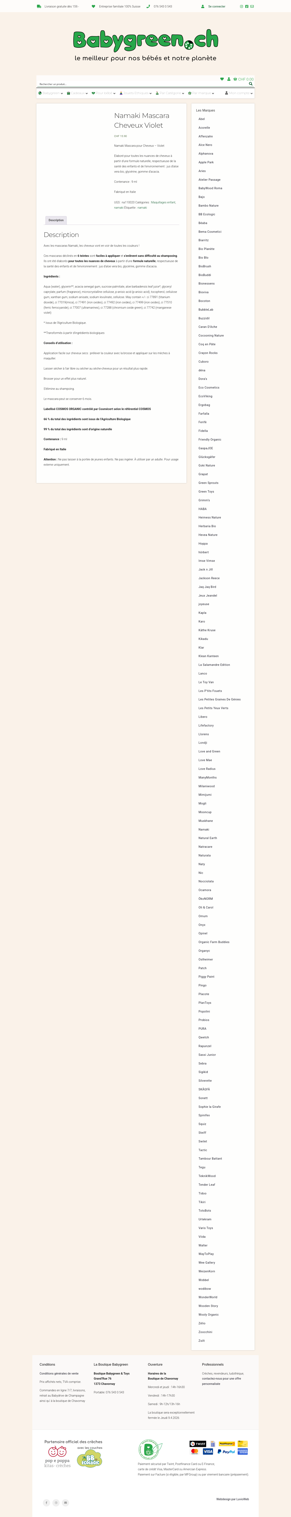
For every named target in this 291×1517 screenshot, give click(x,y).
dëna (202, 370)
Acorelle (204, 128)
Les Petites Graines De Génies (220, 699)
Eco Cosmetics (209, 387)
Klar (201, 647)
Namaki (204, 829)
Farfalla (204, 413)
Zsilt (202, 1341)
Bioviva (204, 292)
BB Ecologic (207, 214)
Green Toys (206, 491)
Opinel (203, 933)
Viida (202, 1237)
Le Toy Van (206, 682)
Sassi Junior (207, 1055)
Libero (203, 717)
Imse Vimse (207, 561)
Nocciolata (206, 881)
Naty (202, 864)
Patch (203, 968)
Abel (202, 119)
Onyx (202, 925)
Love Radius (207, 769)
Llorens (204, 734)
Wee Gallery (207, 1262)
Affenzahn (206, 136)
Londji (203, 743)
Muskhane (206, 821)
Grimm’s (204, 500)
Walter (203, 1245)
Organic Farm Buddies (214, 942)
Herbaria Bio (207, 526)
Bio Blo (204, 257)
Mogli (203, 803)
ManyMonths (208, 777)
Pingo (203, 985)
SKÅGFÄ (204, 1089)
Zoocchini (205, 1332)
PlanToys (205, 1003)
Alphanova (206, 153)
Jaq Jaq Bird (207, 587)
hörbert (204, 552)
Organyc (204, 951)
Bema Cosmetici (210, 232)
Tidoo (203, 1193)
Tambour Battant (210, 1158)
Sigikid (203, 1072)
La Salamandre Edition (214, 665)
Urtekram (205, 1219)
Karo (202, 621)
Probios (204, 1020)
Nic (201, 873)
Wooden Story (208, 1306)
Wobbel (204, 1280)
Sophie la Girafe (210, 1107)
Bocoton (204, 301)
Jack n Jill (206, 569)
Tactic (203, 1150)
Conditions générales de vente (59, 1373)
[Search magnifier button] (251, 84)
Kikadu (203, 639)
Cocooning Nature (211, 335)
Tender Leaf (207, 1185)
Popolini (204, 1011)
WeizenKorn (207, 1271)
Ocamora (205, 890)
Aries (202, 171)
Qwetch (204, 1037)
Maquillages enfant (163, 202)
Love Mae (205, 760)
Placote (204, 994)
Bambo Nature (209, 205)
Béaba (203, 223)
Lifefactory (206, 725)
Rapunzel (205, 1046)
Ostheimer (206, 959)
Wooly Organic (209, 1314)
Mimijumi (205, 795)
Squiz (202, 1124)
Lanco (203, 673)
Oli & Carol (206, 907)
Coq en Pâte (207, 344)
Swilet (203, 1141)
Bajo (202, 197)
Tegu (202, 1167)
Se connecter (216, 6)
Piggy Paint (207, 976)
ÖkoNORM (206, 899)
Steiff (202, 1133)
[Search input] (143, 84)
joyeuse (204, 604)
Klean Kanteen (209, 656)
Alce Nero (205, 145)
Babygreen (145, 46)
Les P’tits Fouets (210, 691)
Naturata (205, 855)
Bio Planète (207, 249)
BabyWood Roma (210, 188)
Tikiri (202, 1202)
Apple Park (206, 162)
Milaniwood (207, 786)
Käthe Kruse (207, 630)
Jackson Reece (209, 578)
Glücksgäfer (207, 457)
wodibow (205, 1289)
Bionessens (207, 283)
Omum (203, 916)
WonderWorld (208, 1297)
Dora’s (203, 379)
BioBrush (205, 266)
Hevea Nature (208, 535)
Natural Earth (208, 838)
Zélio (202, 1323)
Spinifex (204, 1115)
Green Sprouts (209, 483)
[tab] (56, 220)
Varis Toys (206, 1228)
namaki (118, 207)
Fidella (203, 431)
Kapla (203, 613)
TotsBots (205, 1210)
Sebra (203, 1063)
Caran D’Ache (208, 327)
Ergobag (204, 405)
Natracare (205, 847)
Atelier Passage (210, 180)
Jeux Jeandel (208, 595)
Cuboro (204, 361)
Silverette (205, 1081)
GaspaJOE (206, 448)
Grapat (203, 474)
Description (56, 220)
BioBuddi (205, 275)
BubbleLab (206, 309)
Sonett (203, 1098)
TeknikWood (207, 1176)
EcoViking (206, 396)
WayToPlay (206, 1254)
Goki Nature (207, 465)
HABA (203, 509)
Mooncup (205, 812)
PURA (203, 1028)
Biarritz (204, 240)
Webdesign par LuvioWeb (232, 1499)
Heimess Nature (210, 517)
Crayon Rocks (208, 353)
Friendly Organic (210, 439)
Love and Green (209, 751)
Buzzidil (204, 318)
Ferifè (203, 422)
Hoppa (203, 543)
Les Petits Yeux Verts (214, 708)
